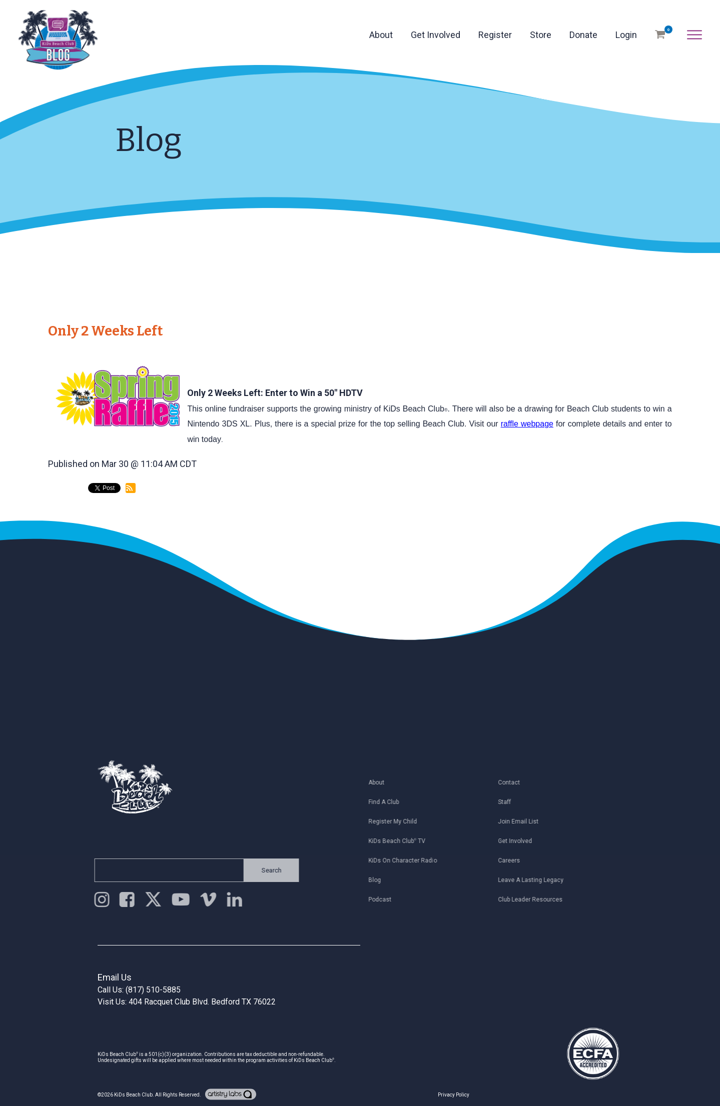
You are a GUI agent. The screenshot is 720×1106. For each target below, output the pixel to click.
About (381, 35)
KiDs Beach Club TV (403, 841)
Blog (381, 880)
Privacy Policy (453, 1095)
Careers (516, 860)
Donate (583, 35)
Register (495, 35)
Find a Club (390, 802)
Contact (516, 782)
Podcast (386, 899)
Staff (511, 802)
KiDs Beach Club (133, 1095)
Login (626, 35)
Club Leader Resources (537, 899)
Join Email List (525, 821)
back (66, 529)
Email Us (115, 977)
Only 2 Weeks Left (105, 331)
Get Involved (435, 35)
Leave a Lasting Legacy (537, 880)
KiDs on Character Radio (409, 860)
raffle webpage (527, 424)
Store (540, 35)
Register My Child (399, 821)
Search (265, 870)
